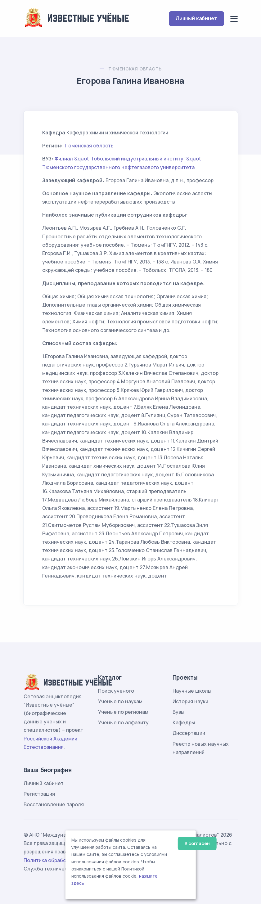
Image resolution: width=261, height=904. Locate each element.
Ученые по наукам (120, 701)
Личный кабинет (196, 18)
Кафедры (184, 722)
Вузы (178, 711)
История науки (190, 701)
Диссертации (189, 733)
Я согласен (196, 843)
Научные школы (192, 690)
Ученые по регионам (123, 711)
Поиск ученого (116, 690)
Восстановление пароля (54, 804)
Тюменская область (135, 69)
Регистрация (39, 793)
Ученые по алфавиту (123, 722)
